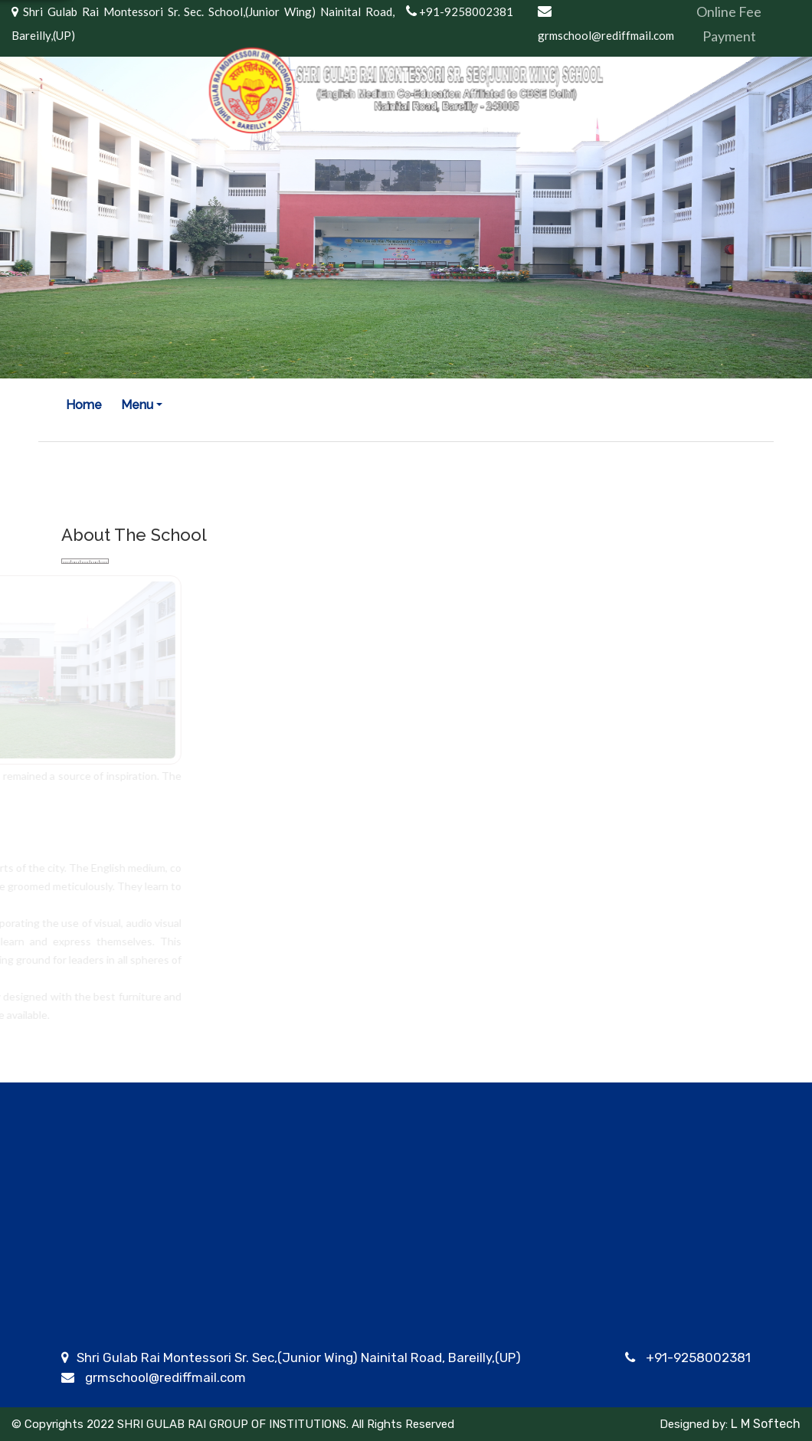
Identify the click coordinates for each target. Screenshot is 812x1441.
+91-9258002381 (698, 1357)
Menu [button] (137, 405)
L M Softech (764, 1423)
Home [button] (84, 405)
